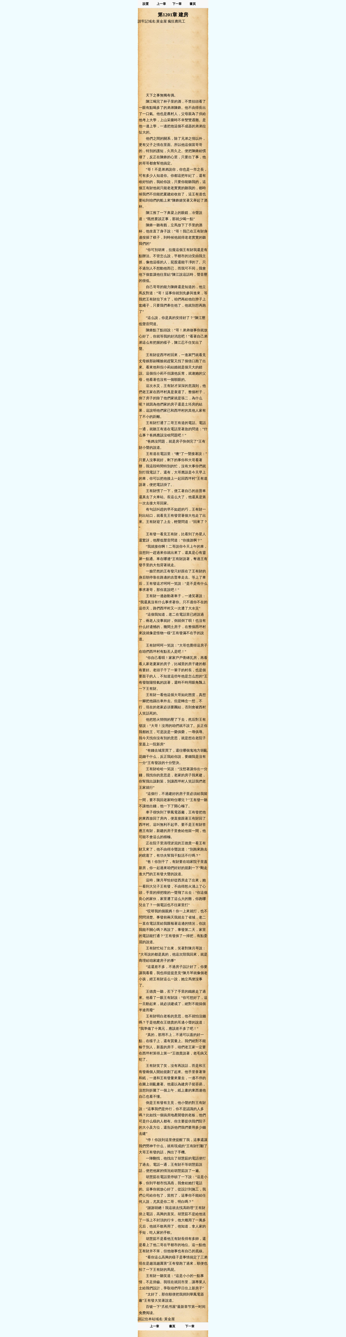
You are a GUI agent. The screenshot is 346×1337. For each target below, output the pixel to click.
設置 (146, 4)
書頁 (193, 4)
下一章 (177, 4)
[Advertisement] (173, 58)
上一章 (161, 4)
